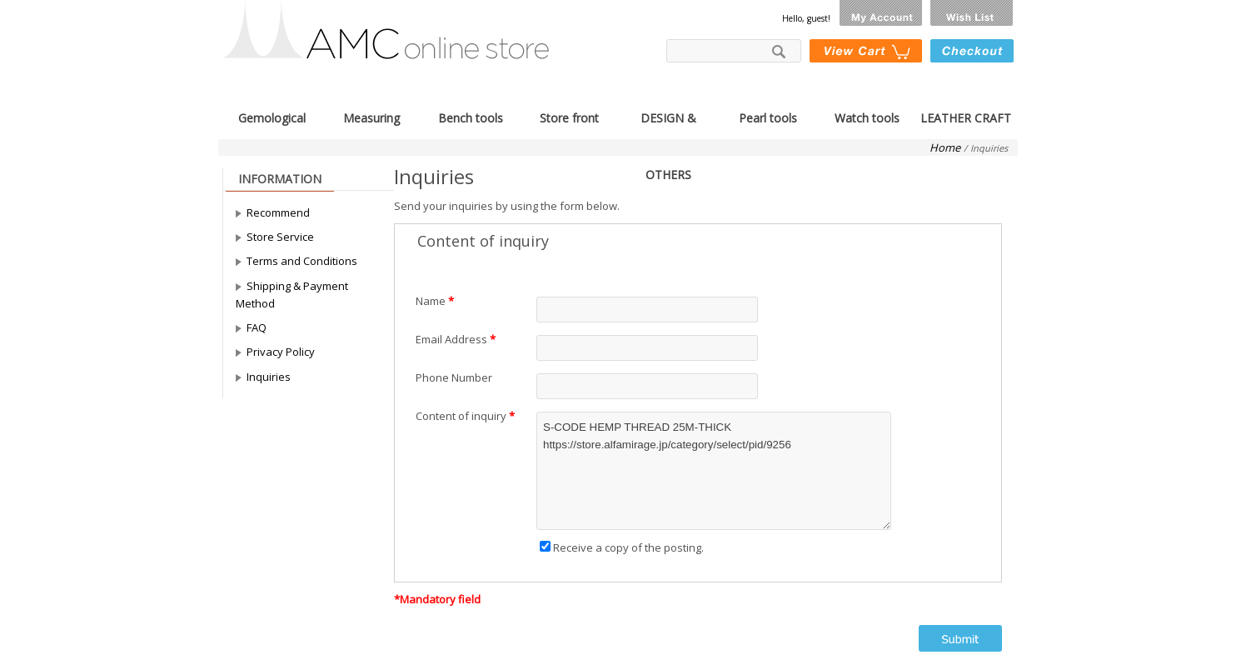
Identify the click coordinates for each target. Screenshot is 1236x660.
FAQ (257, 327)
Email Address (451, 339)
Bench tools (470, 116)
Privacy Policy (281, 351)
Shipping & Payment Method (292, 294)
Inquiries (269, 376)
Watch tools (867, 116)
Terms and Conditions (302, 260)
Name (431, 300)
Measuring (371, 116)
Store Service (280, 236)
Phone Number (454, 377)
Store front (569, 116)
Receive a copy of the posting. (622, 547)
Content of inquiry (461, 415)
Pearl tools (768, 116)
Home (944, 147)
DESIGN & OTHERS (668, 116)
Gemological (272, 116)
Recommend (278, 212)
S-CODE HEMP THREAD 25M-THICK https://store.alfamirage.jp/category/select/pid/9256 (713, 471)
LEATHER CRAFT (965, 116)
